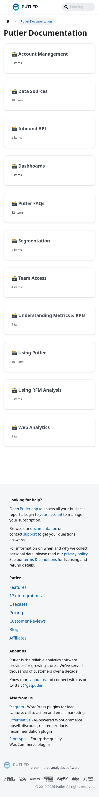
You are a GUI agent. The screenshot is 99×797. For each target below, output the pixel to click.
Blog (13, 629)
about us (38, 679)
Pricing (16, 612)
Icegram (16, 706)
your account (50, 514)
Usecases (18, 604)
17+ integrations (25, 595)
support (30, 534)
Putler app (29, 508)
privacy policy (76, 553)
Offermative (19, 720)
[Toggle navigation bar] (7, 7)
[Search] (78, 7)
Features (18, 587)
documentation (43, 528)
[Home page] (8, 21)
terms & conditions (40, 559)
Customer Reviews (27, 621)
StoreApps (18, 738)
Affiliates (18, 638)
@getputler (32, 685)
